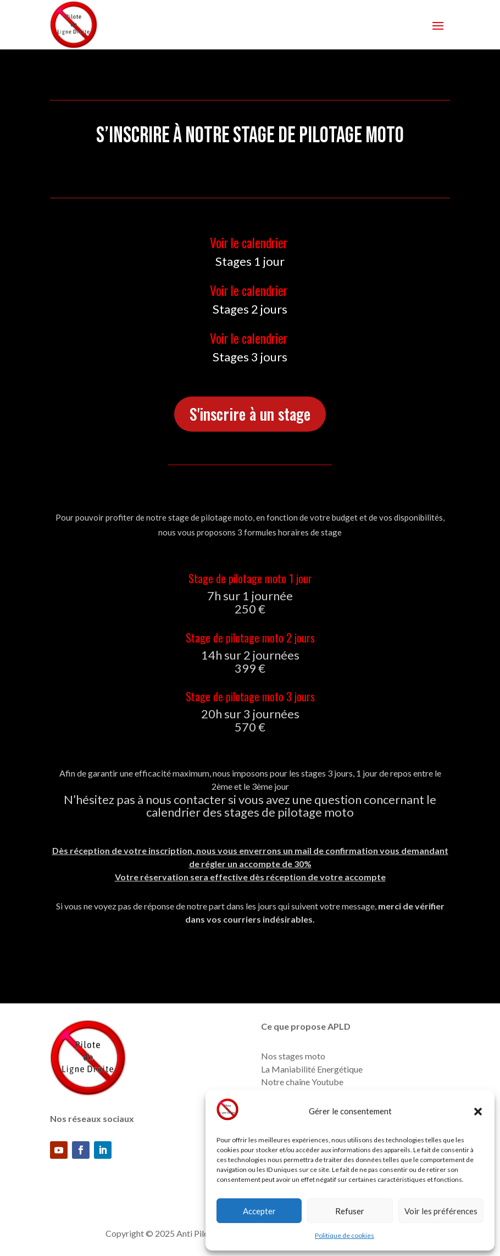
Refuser (349, 1211)
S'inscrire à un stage (250, 414)
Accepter (259, 1211)
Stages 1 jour (250, 261)
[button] (478, 1111)
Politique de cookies (344, 1235)
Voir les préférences (440, 1211)
